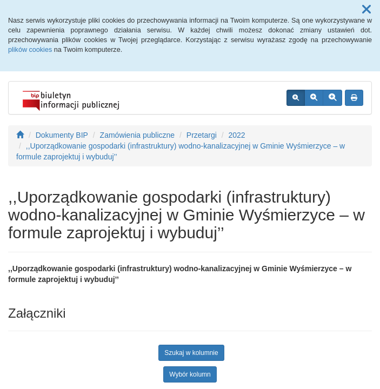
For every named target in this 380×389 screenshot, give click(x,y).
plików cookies (30, 49)
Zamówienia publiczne (137, 135)
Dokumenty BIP (62, 135)
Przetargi (201, 135)
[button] (366, 9)
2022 (237, 135)
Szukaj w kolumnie (191, 353)
